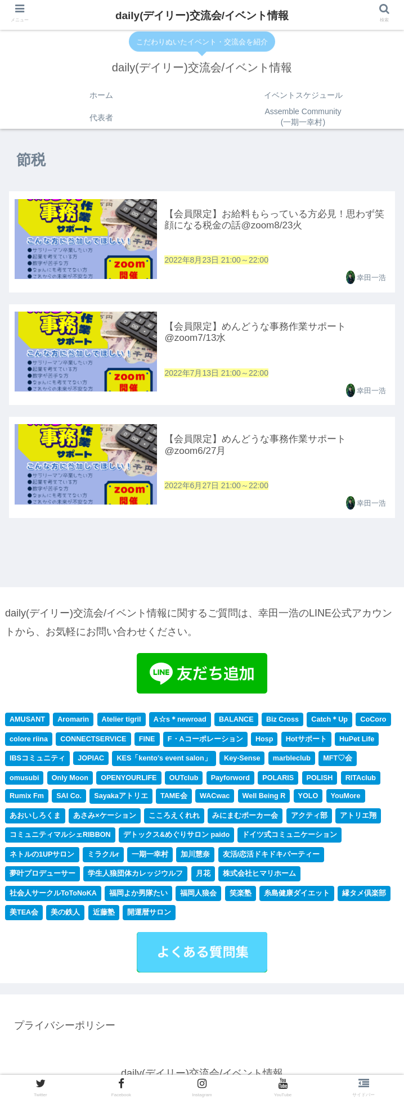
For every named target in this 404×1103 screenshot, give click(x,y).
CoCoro (373, 721)
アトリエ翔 (358, 817)
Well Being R (264, 798)
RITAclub (360, 780)
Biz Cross (282, 721)
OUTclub (184, 780)
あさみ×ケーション (104, 817)
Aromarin (73, 721)
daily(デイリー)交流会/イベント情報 (202, 15)
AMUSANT (27, 721)
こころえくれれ (174, 817)
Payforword (230, 780)
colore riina (29, 741)
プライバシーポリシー (64, 1027)
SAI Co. (69, 798)
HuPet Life (356, 741)
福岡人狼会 (198, 895)
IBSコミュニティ (37, 760)
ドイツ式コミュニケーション (289, 837)
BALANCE (236, 721)
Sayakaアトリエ (120, 798)
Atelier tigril (121, 721)
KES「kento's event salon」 (163, 760)
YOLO (308, 798)
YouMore (346, 798)
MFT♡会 (337, 760)
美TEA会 (24, 915)
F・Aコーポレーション (205, 741)
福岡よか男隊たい (138, 895)
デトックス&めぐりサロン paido (176, 837)
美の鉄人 (65, 915)
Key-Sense (242, 760)
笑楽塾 (241, 895)
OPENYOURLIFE (128, 780)
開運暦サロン (149, 915)
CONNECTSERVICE (93, 741)
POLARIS (278, 780)
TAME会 (173, 798)
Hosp (264, 741)
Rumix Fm (27, 798)
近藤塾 (104, 915)
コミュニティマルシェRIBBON (60, 837)
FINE (147, 741)
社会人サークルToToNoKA (53, 895)
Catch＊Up (329, 721)
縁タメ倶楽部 (364, 895)
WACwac (215, 798)
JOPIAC (91, 760)
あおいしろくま (35, 817)
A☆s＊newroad (180, 721)
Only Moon (70, 780)
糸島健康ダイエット (297, 895)
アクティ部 (309, 817)
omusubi (24, 780)
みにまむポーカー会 (245, 817)
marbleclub (292, 760)
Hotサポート (306, 741)
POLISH (320, 780)
